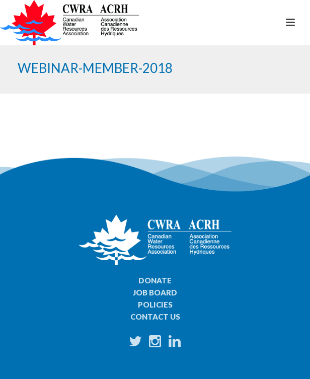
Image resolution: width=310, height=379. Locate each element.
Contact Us (155, 316)
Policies (155, 304)
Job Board (155, 292)
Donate (155, 280)
